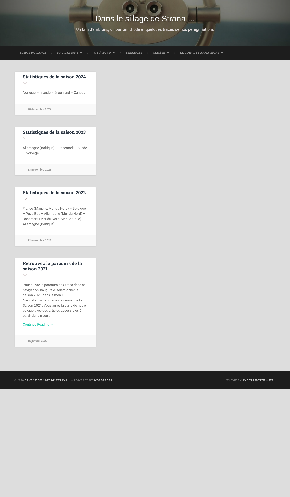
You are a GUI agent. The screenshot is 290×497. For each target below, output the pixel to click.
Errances (134, 52)
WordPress (103, 380)
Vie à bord (102, 52)
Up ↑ (272, 380)
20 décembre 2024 (39, 109)
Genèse (159, 52)
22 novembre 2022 (39, 240)
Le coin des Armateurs (199, 52)
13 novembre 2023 (39, 169)
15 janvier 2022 (37, 341)
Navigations (67, 52)
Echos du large (33, 52)
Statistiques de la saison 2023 (54, 132)
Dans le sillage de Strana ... (145, 18)
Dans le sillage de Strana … (47, 380)
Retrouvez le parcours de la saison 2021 (52, 266)
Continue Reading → (38, 324)
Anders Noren (253, 380)
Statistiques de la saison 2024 (54, 77)
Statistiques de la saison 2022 (54, 192)
